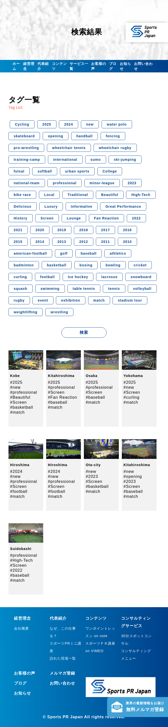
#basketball (21, 407)
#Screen (18, 402)
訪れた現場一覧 (63, 658)
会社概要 (21, 628)
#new (15, 387)
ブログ (113, 66)
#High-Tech (21, 560)
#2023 (92, 476)
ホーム (16, 66)
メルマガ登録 (62, 673)
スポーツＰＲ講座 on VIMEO (100, 647)
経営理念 (28, 66)
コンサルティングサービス (136, 622)
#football (19, 491)
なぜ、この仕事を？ (63, 632)
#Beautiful (20, 397)
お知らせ (125, 66)
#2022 (16, 570)
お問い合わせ (143, 66)
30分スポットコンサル (136, 639)
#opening (133, 476)
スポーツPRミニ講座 (65, 647)
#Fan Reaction (62, 397)
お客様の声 (98, 66)
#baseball (57, 402)
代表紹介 (43, 66)
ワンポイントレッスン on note (100, 632)
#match (17, 412)
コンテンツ (59, 66)
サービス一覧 (79, 66)
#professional (23, 392)
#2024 (16, 471)
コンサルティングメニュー (136, 654)
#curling (132, 397)
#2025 (16, 382)
